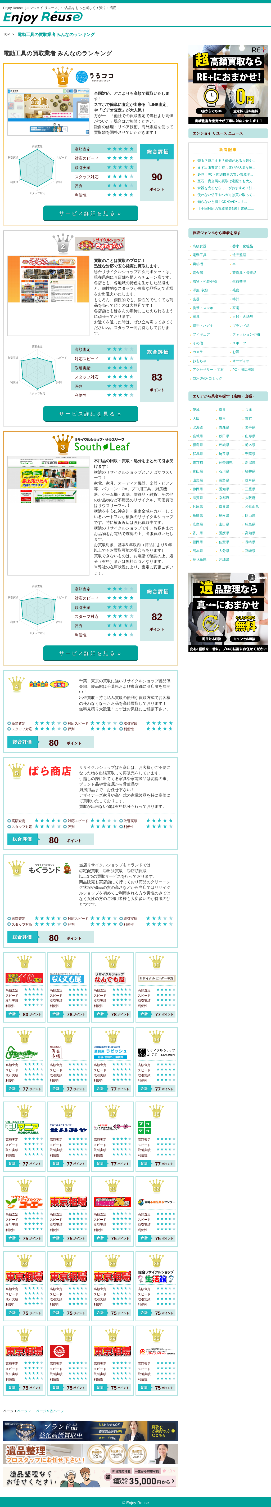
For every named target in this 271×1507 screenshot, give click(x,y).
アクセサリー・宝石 (208, 370)
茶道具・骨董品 (244, 273)
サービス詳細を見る (87, 213)
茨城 (196, 410)
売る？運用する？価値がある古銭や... (226, 161)
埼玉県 (224, 454)
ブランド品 (241, 326)
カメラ (198, 352)
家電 (235, 308)
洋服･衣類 (200, 290)
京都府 (224, 498)
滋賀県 (198, 498)
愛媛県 (224, 533)
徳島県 (250, 524)
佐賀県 (224, 542)
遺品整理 (239, 255)
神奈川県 (226, 463)
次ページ (57, 1411)
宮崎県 (250, 551)
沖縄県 (224, 559)
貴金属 (198, 273)
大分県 (224, 551)
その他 (198, 343)
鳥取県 (198, 516)
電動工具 (199, 255)
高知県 (250, 533)
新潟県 (250, 463)
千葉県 (250, 454)
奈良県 (224, 507)
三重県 (250, 489)
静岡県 (198, 489)
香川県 (198, 533)
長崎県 (250, 542)
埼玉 (222, 419)
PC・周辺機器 (243, 370)
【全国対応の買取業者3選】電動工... (225, 209)
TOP (6, 34)
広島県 (198, 524)
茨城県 (224, 445)
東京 (248, 419)
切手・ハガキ (203, 326)
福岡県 (198, 542)
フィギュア (201, 334)
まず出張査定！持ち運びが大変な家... (226, 168)
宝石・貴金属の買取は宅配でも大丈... (226, 181)
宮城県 (198, 436)
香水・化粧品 (242, 246)
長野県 (224, 480)
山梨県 (198, 480)
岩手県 (250, 427)
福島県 (198, 445)
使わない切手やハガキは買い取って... (226, 195)
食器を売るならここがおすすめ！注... (226, 188)
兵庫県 (198, 507)
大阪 (196, 419)
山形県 (250, 436)
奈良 (222, 410)
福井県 (250, 471)
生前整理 (239, 281)
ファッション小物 (246, 334)
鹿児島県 (199, 559)
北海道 (198, 427)
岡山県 (250, 516)
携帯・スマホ (203, 308)
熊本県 (198, 551)
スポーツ (239, 343)
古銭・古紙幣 (242, 317)
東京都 (198, 463)
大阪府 (250, 498)
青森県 (224, 427)
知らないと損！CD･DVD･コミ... (222, 202)
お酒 (235, 352)
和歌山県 (252, 507)
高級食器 (199, 246)
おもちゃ (199, 361)
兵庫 (248, 410)
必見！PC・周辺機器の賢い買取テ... (225, 174)
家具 (196, 317)
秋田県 (224, 436)
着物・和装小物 (205, 281)
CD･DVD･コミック (207, 378)
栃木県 (250, 445)
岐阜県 (250, 480)
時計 (235, 299)
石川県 (224, 471)
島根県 (224, 516)
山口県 (224, 524)
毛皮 (235, 290)
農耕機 (198, 264)
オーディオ (241, 361)
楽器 (196, 299)
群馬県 (198, 454)
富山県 (198, 471)
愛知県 (224, 489)
